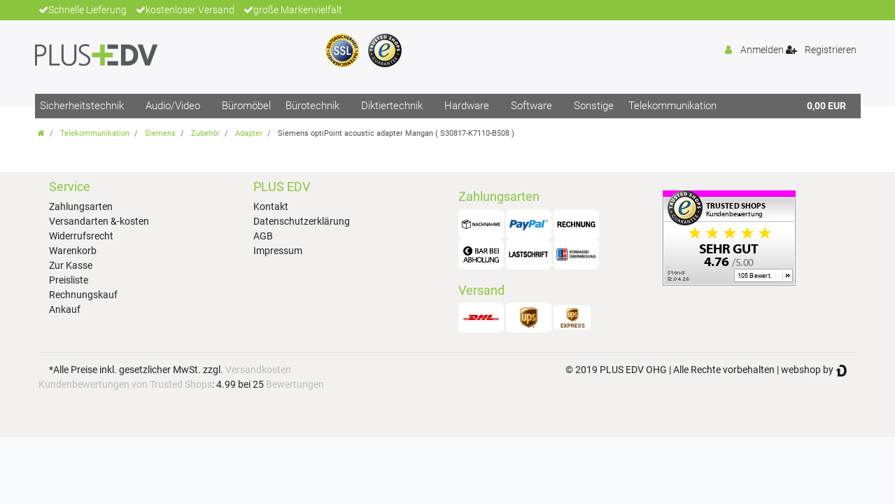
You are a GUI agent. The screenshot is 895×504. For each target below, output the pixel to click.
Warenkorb (73, 250)
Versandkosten (258, 369)
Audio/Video (173, 105)
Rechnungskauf (83, 294)
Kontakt (270, 206)
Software (531, 105)
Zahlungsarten (81, 206)
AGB (263, 235)
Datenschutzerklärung (301, 221)
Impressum (277, 250)
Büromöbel (246, 105)
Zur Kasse (70, 265)
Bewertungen (295, 384)
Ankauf (64, 309)
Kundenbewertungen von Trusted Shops (125, 384)
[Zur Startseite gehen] (41, 133)
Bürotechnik (312, 105)
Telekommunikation (672, 105)
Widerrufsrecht (81, 235)
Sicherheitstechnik (82, 105)
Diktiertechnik (392, 105)
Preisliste (68, 280)
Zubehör (205, 133)
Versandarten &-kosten (99, 221)
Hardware (466, 105)
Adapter (248, 133)
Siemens (160, 133)
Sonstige (594, 105)
